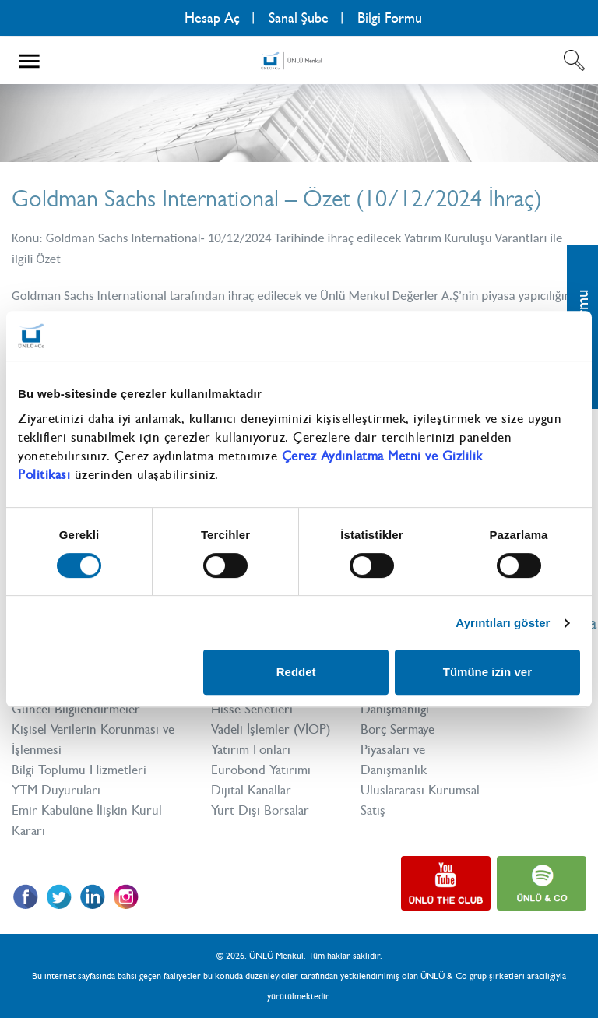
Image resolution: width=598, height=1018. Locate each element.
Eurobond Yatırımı (261, 769)
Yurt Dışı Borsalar (260, 810)
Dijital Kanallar (251, 790)
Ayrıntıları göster (503, 622)
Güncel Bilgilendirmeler (76, 709)
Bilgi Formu (389, 17)
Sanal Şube (299, 17)
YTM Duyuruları (56, 790)
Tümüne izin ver (487, 671)
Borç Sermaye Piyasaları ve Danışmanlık (397, 749)
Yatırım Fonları (250, 749)
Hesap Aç (212, 17)
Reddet (296, 671)
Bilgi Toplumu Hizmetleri (79, 769)
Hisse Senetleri (252, 709)
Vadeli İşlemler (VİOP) (270, 729)
